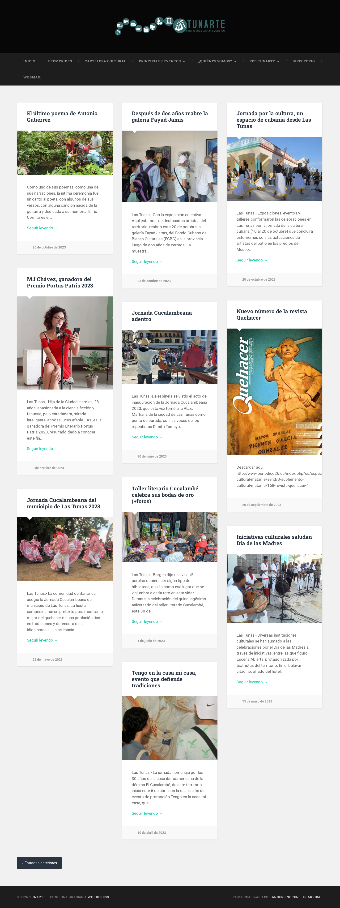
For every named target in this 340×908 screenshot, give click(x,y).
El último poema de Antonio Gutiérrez (62, 116)
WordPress (98, 897)
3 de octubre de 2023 (48, 468)
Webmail (32, 77)
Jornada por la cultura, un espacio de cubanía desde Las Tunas (274, 119)
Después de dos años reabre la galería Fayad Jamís (170, 116)
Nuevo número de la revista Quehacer (272, 314)
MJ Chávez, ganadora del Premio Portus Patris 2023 (60, 282)
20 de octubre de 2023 (259, 280)
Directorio (304, 61)
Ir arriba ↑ (313, 897)
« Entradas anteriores (39, 863)
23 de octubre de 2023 (154, 281)
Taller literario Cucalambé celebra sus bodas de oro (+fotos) (165, 495)
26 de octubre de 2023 (49, 247)
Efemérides (60, 61)
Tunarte (37, 897)
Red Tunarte (262, 61)
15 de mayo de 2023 (257, 701)
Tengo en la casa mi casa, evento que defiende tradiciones (164, 679)
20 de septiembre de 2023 (261, 505)
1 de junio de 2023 (151, 641)
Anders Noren (285, 897)
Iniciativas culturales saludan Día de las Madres (274, 540)
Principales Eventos (160, 61)
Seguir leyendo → (42, 228)
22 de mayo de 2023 (48, 660)
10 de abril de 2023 (151, 833)
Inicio (29, 61)
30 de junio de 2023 (152, 456)
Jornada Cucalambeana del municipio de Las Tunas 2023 (63, 503)
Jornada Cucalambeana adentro (162, 315)
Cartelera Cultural (105, 61)
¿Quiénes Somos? (215, 61)
